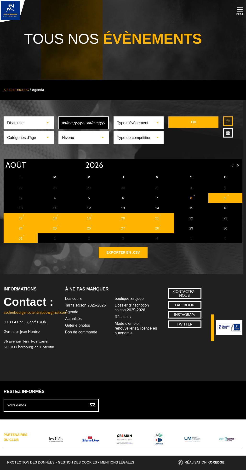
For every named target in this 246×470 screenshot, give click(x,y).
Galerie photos (77, 325)
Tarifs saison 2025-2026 (85, 305)
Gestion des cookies (77, 462)
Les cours (73, 298)
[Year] (81, 165)
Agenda (71, 312)
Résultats (123, 317)
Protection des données (31, 462)
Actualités (73, 319)
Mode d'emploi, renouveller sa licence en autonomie (136, 328)
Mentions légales (117, 462)
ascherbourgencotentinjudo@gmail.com (35, 312)
